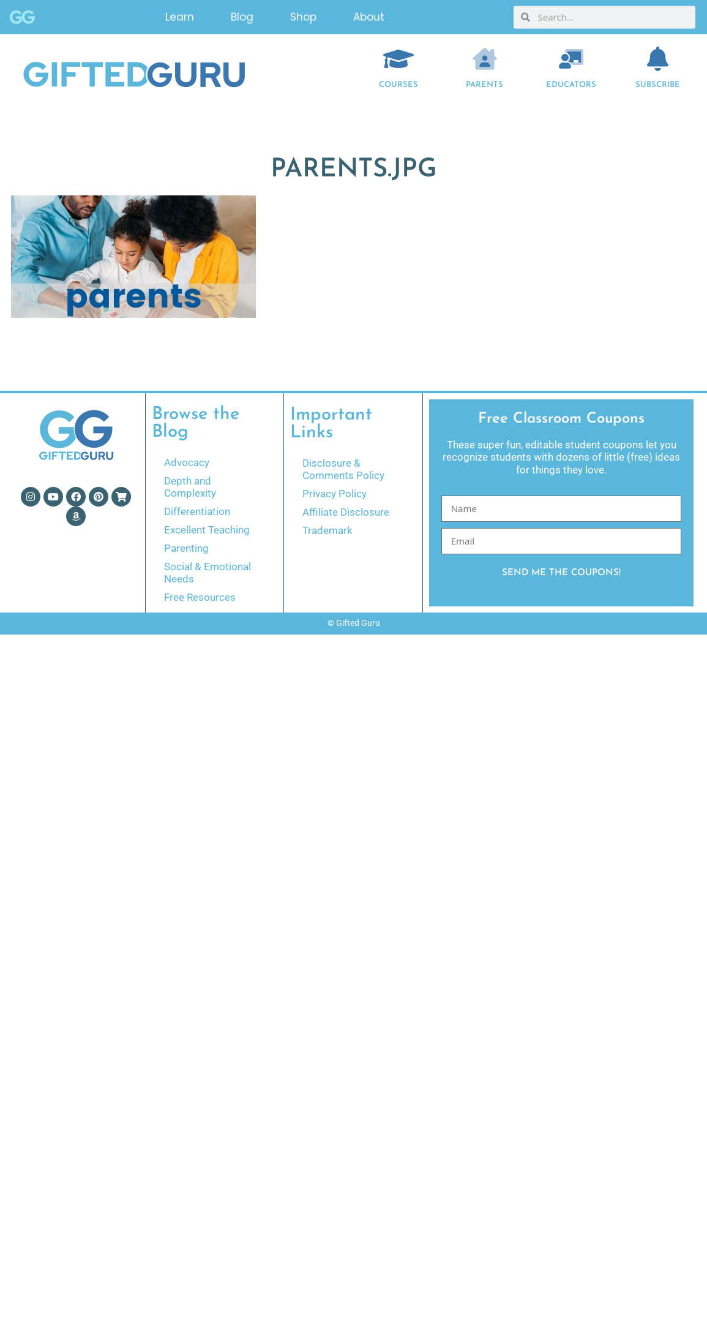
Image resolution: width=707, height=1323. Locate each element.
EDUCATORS (571, 85)
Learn (179, 15)
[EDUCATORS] (571, 59)
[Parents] (485, 59)
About (368, 15)
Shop (303, 15)
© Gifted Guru (353, 623)
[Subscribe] (657, 59)
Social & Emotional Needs (207, 572)
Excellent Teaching (207, 530)
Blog (242, 15)
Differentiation (197, 511)
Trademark (327, 530)
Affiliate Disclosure (345, 512)
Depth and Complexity (190, 487)
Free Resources (200, 597)
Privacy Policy (334, 494)
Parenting (186, 548)
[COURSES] (398, 59)
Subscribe (657, 85)
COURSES (398, 85)
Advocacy (186, 462)
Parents (484, 85)
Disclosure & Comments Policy (343, 469)
